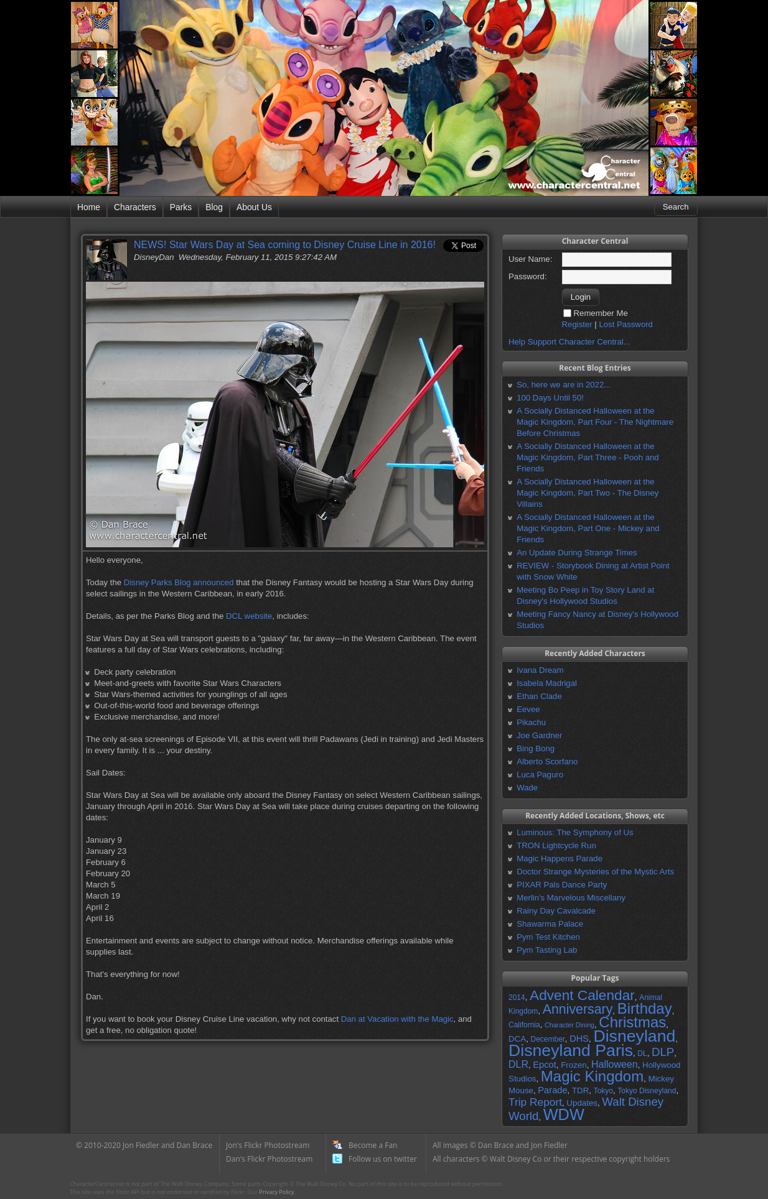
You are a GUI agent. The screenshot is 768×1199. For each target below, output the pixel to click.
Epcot (544, 1065)
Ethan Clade (539, 696)
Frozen (573, 1065)
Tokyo (603, 1090)
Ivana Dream (540, 670)
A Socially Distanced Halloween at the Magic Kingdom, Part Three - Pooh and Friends (587, 457)
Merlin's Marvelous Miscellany (571, 897)
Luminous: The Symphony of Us (575, 832)
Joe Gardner (539, 735)
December (547, 1039)
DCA (517, 1039)
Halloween (614, 1064)
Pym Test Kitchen (548, 937)
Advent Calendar (582, 995)
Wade (527, 787)
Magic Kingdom (592, 1076)
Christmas (632, 1022)
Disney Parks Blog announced (179, 582)
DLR (518, 1064)
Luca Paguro (540, 774)
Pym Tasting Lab (547, 950)
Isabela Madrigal (547, 683)
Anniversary (578, 1009)
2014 (516, 997)
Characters (135, 207)
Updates (581, 1103)
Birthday (644, 1008)
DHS (579, 1039)
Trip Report (535, 1102)
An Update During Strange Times (577, 552)
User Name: (530, 259)
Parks (181, 207)
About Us (254, 207)
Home (88, 207)
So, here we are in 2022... (564, 384)
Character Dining (569, 1025)
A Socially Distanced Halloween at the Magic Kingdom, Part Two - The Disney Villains (587, 493)
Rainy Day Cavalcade (556, 910)
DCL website (249, 616)
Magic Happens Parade (559, 858)
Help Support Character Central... (569, 341)
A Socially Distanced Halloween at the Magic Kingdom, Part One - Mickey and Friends (588, 528)
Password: (527, 276)
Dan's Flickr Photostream (269, 1159)
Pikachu (531, 722)
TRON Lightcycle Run (556, 845)
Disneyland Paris (570, 1050)
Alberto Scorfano (547, 761)
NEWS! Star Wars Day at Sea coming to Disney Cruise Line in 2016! (285, 244)
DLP (663, 1051)
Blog (214, 207)
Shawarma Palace (550, 923)
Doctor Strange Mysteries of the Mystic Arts (595, 871)
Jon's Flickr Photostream (267, 1145)
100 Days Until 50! (550, 397)
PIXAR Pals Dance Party (562, 884)
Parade (552, 1090)
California (524, 1025)
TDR (580, 1090)
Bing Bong (536, 748)
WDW (563, 1114)
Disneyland (634, 1036)
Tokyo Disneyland (646, 1090)
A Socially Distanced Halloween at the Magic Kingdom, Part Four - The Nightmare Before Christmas (595, 422)
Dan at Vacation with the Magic (397, 1019)
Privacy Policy (276, 1192)
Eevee (528, 709)
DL (642, 1053)
